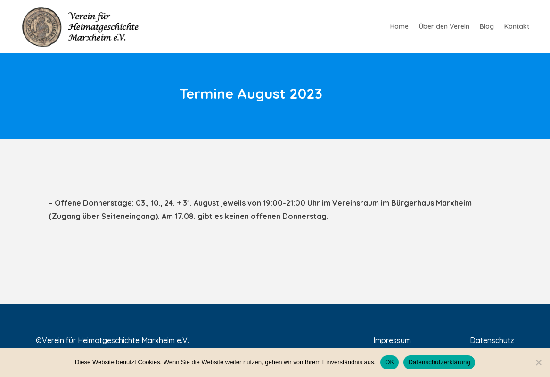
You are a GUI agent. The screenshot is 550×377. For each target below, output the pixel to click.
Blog (487, 27)
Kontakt (516, 27)
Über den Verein (444, 27)
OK (389, 362)
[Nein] (538, 362)
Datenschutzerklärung (439, 362)
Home (399, 27)
